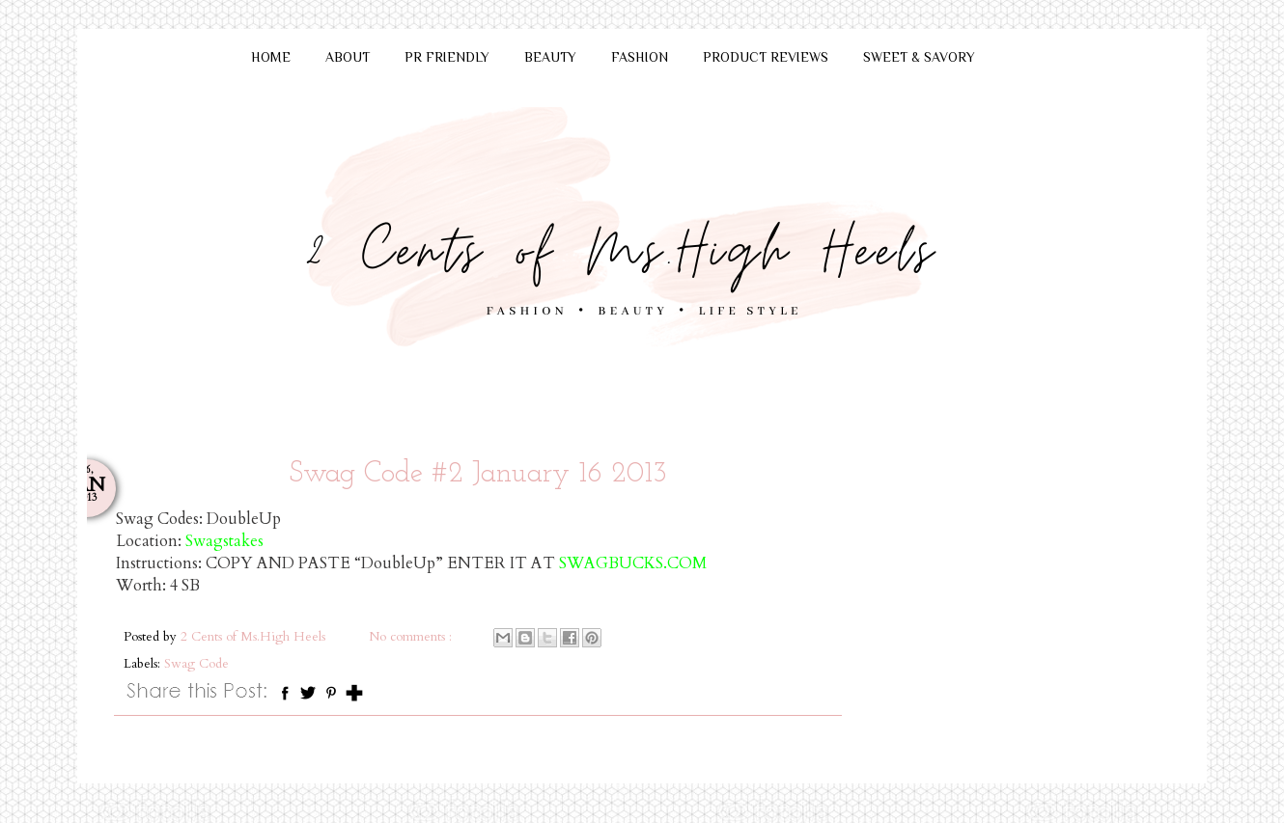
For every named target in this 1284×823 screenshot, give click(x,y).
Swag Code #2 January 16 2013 (478, 474)
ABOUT (347, 57)
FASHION (639, 57)
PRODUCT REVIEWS (765, 57)
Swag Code (196, 663)
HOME (271, 57)
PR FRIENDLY (447, 57)
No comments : (412, 636)
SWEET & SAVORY (919, 57)
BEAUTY (550, 57)
